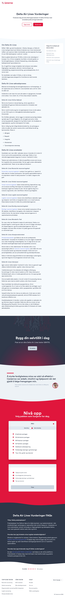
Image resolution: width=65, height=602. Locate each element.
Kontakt (31, 583)
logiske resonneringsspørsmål (16, 540)
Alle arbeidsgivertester (21, 586)
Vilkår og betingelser (34, 591)
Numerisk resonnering (7, 583)
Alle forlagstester (19, 588)
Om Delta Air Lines (51, 51)
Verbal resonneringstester (9, 185)
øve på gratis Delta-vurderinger (22, 552)
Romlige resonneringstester (10, 209)
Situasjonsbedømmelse (7, 596)
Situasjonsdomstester (8, 238)
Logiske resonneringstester (9, 198)
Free (32, 488)
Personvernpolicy (33, 588)
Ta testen (32, 349)
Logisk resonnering (6, 593)
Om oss (31, 586)
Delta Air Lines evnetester (53, 57)
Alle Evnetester (19, 583)
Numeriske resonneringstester (10, 171)
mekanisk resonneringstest (22, 249)
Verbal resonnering (6, 586)
